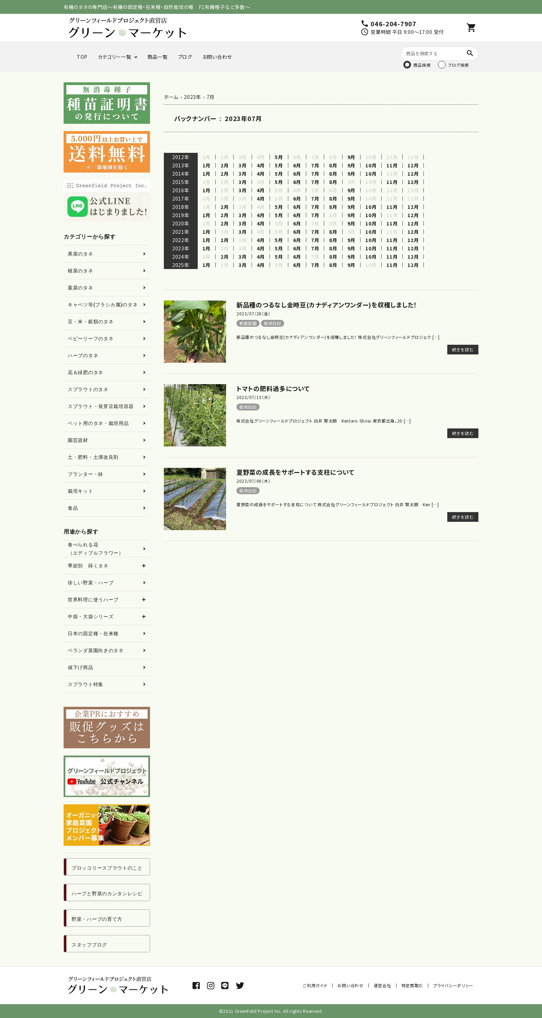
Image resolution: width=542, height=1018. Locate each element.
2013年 (180, 165)
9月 (351, 157)
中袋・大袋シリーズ (90, 616)
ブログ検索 (458, 65)
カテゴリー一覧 (114, 56)
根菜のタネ (80, 271)
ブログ (185, 56)
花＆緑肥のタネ (85, 372)
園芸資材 (78, 440)
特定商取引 (412, 985)
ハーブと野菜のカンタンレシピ (107, 893)
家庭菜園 (248, 323)
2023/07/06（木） (253, 481)
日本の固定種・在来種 (93, 633)
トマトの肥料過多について (273, 388)
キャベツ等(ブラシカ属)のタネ (103, 304)
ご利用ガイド (315, 985)
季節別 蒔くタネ (88, 565)
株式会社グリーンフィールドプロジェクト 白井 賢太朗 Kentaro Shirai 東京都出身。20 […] (323, 421)
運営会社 (382, 985)
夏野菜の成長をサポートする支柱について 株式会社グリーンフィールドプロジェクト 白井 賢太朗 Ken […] (337, 504)
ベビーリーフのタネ (90, 338)
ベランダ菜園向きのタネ (96, 650)
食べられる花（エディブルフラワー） (96, 549)
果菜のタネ (80, 254)
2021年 (180, 231)
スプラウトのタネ (88, 389)
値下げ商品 (80, 667)
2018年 (180, 206)
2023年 (180, 248)
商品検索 (422, 65)
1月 (207, 165)
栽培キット (80, 491)
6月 (297, 165)
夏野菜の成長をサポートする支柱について (295, 472)
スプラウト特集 (85, 684)
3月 (242, 165)
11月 (392, 165)
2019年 (180, 215)
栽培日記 (272, 323)
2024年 (180, 256)
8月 (333, 165)
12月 (413, 165)
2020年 (180, 223)
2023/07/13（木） (253, 397)
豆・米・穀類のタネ (90, 321)
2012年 (180, 157)
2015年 (180, 181)
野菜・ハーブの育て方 (97, 919)
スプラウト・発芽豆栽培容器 (101, 406)
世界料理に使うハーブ (93, 599)
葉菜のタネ (80, 287)
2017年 (180, 198)
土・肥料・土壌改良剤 (93, 457)
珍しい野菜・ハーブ (90, 582)
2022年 (180, 240)
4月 (261, 165)
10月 (370, 165)
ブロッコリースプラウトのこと (107, 868)
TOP (82, 56)
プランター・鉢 (85, 474)
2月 (224, 165)
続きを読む (463, 349)
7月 (315, 165)
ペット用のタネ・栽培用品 (98, 423)
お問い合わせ (217, 56)
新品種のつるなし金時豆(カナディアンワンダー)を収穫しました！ (326, 304)
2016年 (180, 190)
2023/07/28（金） (253, 313)
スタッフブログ (89, 944)
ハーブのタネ (83, 355)
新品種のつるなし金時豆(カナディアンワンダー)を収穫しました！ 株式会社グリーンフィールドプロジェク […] (338, 337)
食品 (73, 508)
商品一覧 (157, 56)
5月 (279, 157)
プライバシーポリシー (453, 985)
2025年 (180, 264)
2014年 (180, 173)
